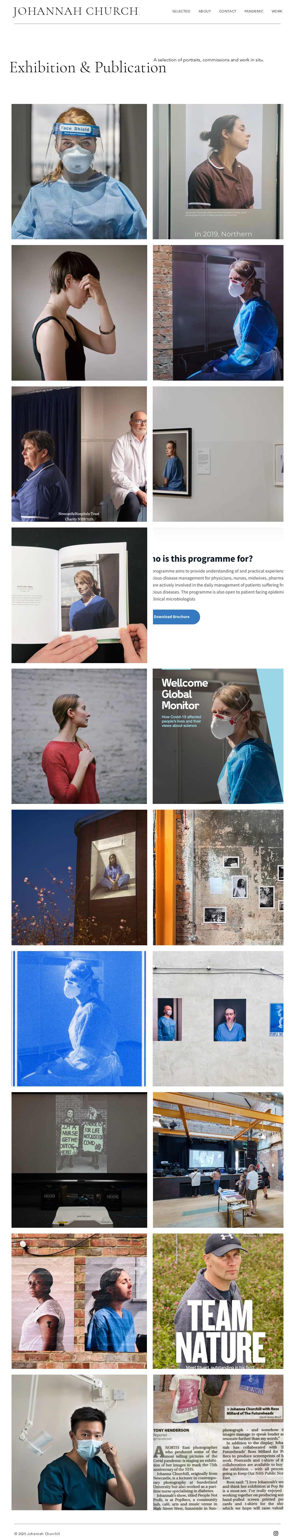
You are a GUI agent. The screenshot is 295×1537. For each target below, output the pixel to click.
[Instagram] (276, 1533)
